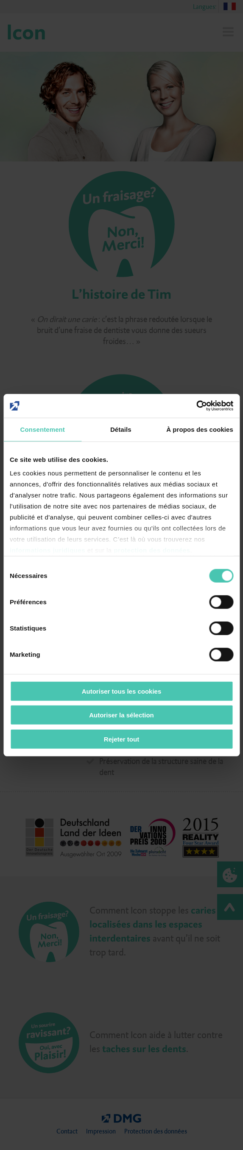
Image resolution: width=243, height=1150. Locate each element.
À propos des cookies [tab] (199, 429)
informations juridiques (47, 550)
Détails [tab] (120, 429)
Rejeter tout (121, 738)
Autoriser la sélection (121, 715)
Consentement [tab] (42, 429)
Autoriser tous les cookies (122, 690)
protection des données (152, 550)
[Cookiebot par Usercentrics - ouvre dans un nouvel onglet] (196, 405)
